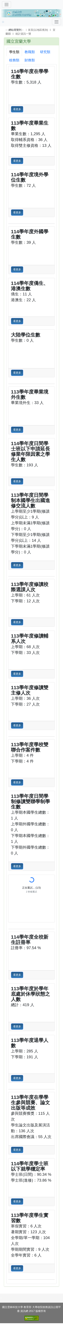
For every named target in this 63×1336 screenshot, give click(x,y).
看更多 (17, 109)
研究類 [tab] (45, 52)
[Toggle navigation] (56, 22)
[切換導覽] (6, 4)
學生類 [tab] (14, 52)
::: (3, 21)
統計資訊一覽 (23, 33)
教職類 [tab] (30, 52)
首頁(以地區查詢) (36, 29)
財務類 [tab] (30, 60)
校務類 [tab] (14, 60)
